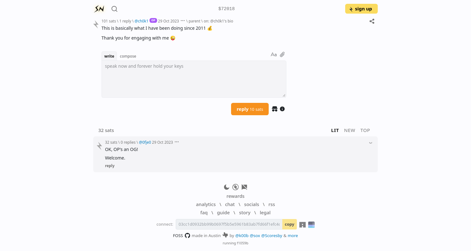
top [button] (365, 130)
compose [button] (128, 56)
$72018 (226, 9)
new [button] (350, 130)
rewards (235, 196)
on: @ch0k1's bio (218, 20)
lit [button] (335, 130)
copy (289, 224)
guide (223, 212)
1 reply (125, 20)
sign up (360, 8)
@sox (255, 235)
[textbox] (193, 79)
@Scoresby (271, 235)
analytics (206, 204)
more (293, 235)
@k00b (242, 235)
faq (204, 212)
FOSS (181, 235)
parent (194, 20)
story (244, 212)
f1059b (242, 243)
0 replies (128, 142)
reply (250, 109)
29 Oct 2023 (168, 20)
